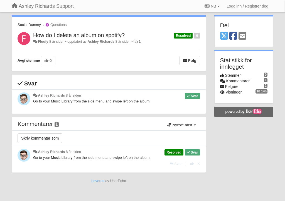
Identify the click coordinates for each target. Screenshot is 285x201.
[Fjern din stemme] (198, 164)
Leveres (98, 181)
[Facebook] (233, 36)
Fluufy (43, 42)
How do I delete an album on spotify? (79, 35)
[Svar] (176, 164)
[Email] (242, 36)
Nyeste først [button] (181, 125)
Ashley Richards (100, 42)
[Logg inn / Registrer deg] (248, 6)
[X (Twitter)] (224, 36)
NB (212, 6)
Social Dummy (29, 25)
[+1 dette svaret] (192, 164)
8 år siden (73, 95)
